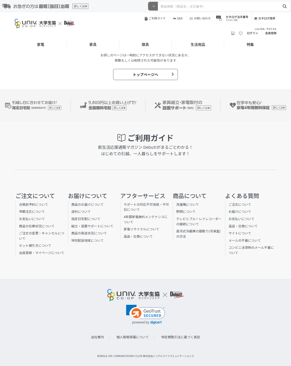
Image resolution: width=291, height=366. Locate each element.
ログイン (252, 33)
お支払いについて (32, 218)
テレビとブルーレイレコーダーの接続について (198, 221)
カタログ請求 (264, 18)
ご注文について (240, 204)
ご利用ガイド (155, 18)
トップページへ (153, 74)
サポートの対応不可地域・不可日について (146, 207)
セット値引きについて (35, 245)
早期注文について (32, 211)
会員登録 (270, 33)
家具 (93, 44)
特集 (250, 44)
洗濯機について (187, 204)
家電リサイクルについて (141, 229)
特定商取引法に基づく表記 (180, 336)
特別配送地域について (87, 240)
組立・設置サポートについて (92, 226)
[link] (145, 314)
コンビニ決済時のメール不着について (251, 250)
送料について (81, 211)
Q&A (178, 18)
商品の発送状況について (89, 233)
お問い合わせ (200, 18)
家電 (40, 44)
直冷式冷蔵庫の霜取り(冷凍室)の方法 (198, 234)
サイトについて (240, 233)
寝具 (145, 44)
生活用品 (198, 44)
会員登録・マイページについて (41, 252)
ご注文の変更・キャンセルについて (41, 236)
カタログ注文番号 (237, 18)
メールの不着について (245, 240)
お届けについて (240, 211)
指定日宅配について (85, 218)
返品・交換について (138, 236)
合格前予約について (33, 204)
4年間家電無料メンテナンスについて (146, 219)
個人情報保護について (132, 336)
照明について (186, 211)
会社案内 (97, 336)
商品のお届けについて (87, 204)
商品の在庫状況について (37, 226)
